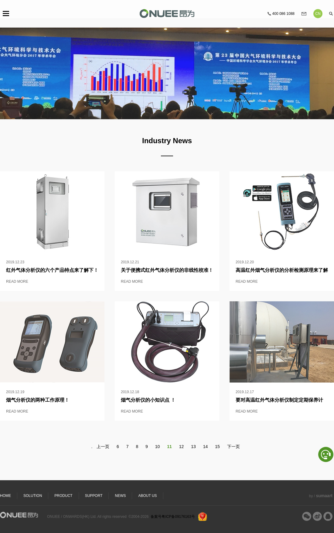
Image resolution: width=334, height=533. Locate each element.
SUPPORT (94, 496)
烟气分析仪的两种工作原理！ (37, 400)
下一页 (233, 446)
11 (169, 446)
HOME (5, 496)
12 (181, 446)
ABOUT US (147, 496)
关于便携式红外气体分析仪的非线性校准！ (167, 270)
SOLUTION (32, 496)
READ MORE (17, 281)
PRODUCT (63, 496)
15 (217, 446)
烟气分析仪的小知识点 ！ (148, 400)
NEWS (120, 496)
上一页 (103, 446)
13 (193, 446)
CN (317, 14)
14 (205, 446)
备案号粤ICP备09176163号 (173, 516)
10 (157, 446)
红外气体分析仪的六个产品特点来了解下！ (52, 270)
